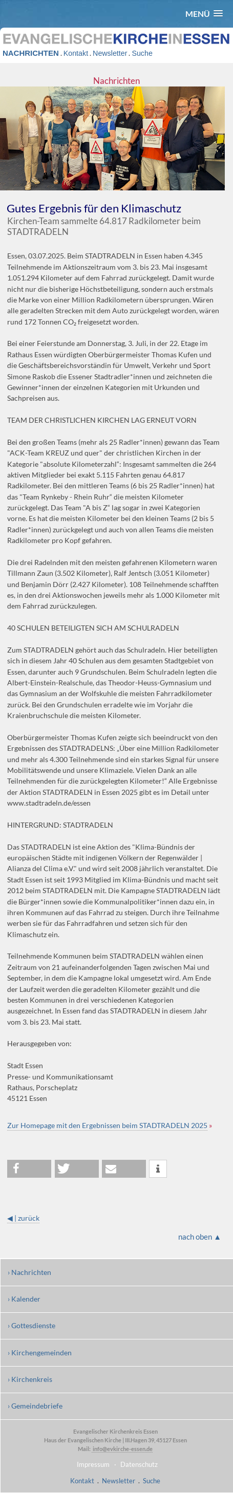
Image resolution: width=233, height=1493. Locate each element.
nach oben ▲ (199, 1236)
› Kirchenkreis (30, 1379)
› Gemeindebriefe (35, 1405)
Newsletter (110, 53)
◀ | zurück (23, 1218)
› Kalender (24, 1298)
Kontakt (75, 53)
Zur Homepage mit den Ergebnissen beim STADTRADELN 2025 (107, 1125)
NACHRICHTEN (31, 53)
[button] (204, 13)
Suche (142, 53)
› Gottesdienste (31, 1325)
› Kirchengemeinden (40, 1352)
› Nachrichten (29, 1272)
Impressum (93, 1464)
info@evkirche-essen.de (122, 1448)
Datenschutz (139, 1464)
